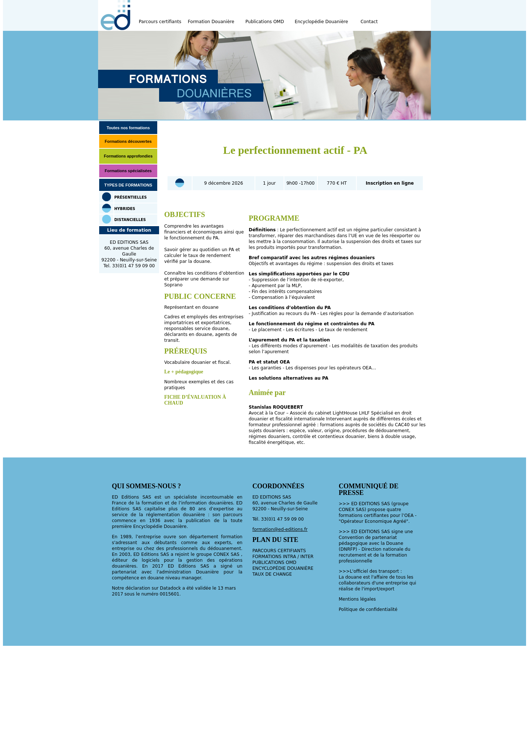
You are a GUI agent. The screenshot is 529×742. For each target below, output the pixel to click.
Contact (369, 21)
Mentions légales (357, 599)
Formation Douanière (211, 21)
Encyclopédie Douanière (321, 21)
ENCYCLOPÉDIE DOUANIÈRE (282, 568)
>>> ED (349, 531)
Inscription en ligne (390, 183)
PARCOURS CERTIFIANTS (279, 550)
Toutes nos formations (128, 128)
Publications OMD (264, 21)
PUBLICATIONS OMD (274, 562)
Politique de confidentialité (368, 609)
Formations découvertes (128, 141)
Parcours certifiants (160, 21)
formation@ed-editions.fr (279, 529)
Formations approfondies (128, 156)
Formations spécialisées (128, 171)
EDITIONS (369, 531)
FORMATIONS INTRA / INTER (282, 556)
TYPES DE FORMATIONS (128, 185)
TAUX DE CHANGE (272, 574)
